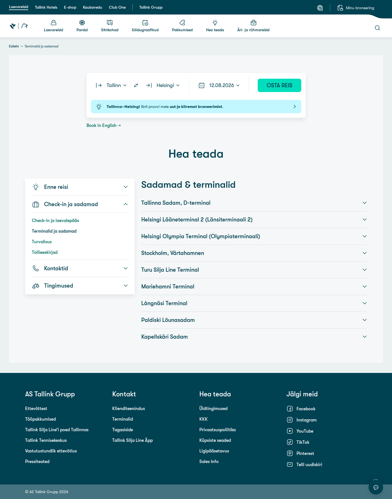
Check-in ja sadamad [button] (80, 204)
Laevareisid (18, 7)
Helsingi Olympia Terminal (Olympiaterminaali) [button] (254, 236)
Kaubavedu (92, 7)
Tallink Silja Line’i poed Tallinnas (57, 429)
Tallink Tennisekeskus (46, 440)
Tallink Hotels (46, 7)
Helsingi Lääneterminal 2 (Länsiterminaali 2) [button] (254, 219)
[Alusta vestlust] (376, 487)
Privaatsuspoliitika (217, 429)
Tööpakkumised (40, 419)
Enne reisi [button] (80, 187)
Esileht (14, 46)
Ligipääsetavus (214, 451)
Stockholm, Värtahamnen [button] (254, 253)
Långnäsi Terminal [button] (254, 303)
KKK (203, 419)
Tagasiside (122, 429)
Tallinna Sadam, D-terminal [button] (254, 203)
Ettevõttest (36, 408)
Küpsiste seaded (215, 440)
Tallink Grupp (150, 7)
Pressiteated (37, 461)
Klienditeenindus (128, 408)
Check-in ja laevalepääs (55, 220)
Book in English (101, 125)
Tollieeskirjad (45, 252)
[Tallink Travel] (18, 26)
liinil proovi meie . (196, 106)
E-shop (70, 7)
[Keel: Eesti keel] (320, 7)
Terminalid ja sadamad (54, 231)
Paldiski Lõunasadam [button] (254, 320)
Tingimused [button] (80, 285)
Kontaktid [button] (80, 268)
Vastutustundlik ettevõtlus (51, 451)
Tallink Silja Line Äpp (132, 440)
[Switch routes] (136, 85)
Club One (117, 7)
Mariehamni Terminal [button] (254, 286)
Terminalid (122, 419)
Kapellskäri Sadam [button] (254, 337)
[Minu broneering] (355, 7)
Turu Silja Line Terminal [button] (254, 270)
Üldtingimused (213, 408)
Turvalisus (42, 241)
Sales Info (209, 461)
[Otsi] (377, 27)
